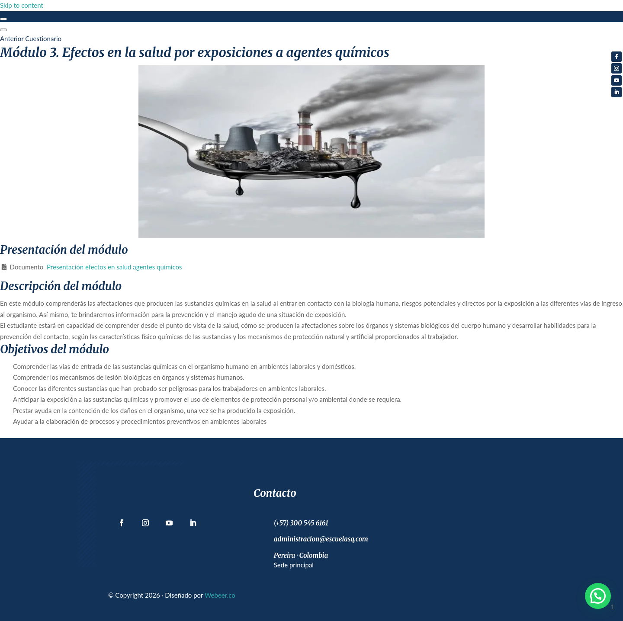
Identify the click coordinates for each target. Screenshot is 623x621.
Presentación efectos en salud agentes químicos (114, 267)
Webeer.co (220, 595)
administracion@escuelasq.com (321, 539)
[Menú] (3, 30)
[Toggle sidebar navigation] (3, 19)
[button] (598, 596)
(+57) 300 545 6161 (301, 523)
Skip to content (21, 5)
